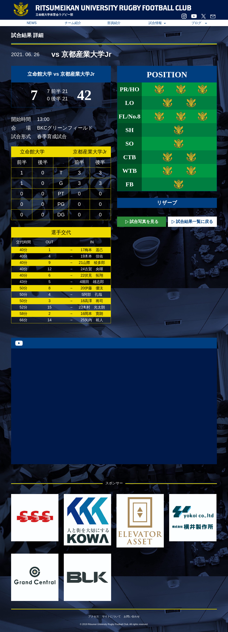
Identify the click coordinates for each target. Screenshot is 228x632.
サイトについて (111, 616)
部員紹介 (114, 23)
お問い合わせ (132, 616)
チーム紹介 (73, 23)
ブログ (196, 23)
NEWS (32, 23)
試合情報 (155, 23)
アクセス (93, 616)
